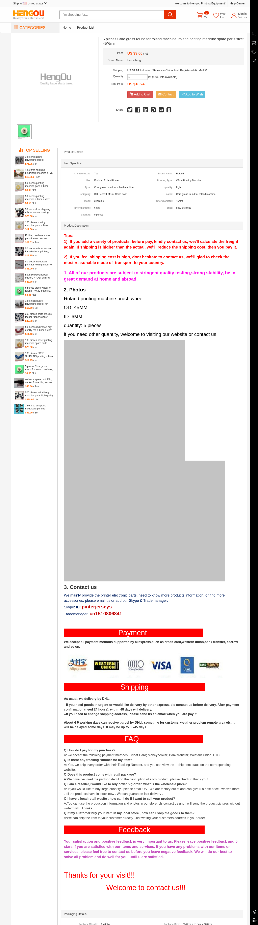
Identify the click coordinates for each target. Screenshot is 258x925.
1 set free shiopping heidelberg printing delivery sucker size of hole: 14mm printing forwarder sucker (37, 407)
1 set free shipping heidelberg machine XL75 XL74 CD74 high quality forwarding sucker (39, 172)
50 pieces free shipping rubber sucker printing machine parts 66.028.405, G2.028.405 (38, 211)
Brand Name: (165, 173)
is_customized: (82, 173)
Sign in (242, 13)
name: (169, 194)
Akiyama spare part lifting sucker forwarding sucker (38, 381)
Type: (88, 187)
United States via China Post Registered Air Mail (175, 70)
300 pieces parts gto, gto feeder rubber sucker (38, 315)
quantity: (86, 214)
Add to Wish (192, 94)
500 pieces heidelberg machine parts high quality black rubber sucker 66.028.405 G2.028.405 (39, 394)
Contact (166, 94)
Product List (85, 27)
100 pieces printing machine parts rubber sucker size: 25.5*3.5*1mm (36, 224)
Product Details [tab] (73, 151)
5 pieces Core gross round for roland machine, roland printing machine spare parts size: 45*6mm (39, 368)
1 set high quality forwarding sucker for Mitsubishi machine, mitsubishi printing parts (38, 302)
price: (169, 207)
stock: (87, 201)
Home (66, 27)
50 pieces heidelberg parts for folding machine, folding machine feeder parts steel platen (38, 263)
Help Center (237, 3)
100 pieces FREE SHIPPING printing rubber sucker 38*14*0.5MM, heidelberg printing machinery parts (39, 355)
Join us (242, 17)
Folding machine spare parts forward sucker (37, 237)
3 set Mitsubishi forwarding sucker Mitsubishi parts (34, 158)
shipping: (85, 194)
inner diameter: (82, 207)
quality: (168, 187)
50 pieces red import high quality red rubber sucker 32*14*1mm (38, 329)
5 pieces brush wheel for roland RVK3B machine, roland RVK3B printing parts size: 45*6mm (38, 289)
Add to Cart (140, 94)
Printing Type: (165, 180)
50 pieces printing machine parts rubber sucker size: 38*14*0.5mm (39, 185)
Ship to (30, 3)
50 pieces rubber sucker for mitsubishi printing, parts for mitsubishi (38, 250)
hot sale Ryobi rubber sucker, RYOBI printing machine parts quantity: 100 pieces (37, 276)
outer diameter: (164, 201)
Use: (88, 180)
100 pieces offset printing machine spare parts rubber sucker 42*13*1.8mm (38, 342)
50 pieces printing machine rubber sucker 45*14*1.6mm (37, 198)
